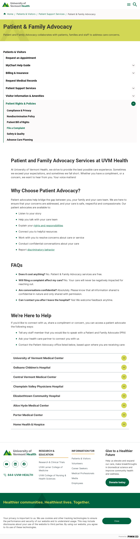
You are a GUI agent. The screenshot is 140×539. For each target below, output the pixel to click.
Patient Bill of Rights (18, 157)
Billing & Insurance (17, 96)
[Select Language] (107, 3)
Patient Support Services (52, 26)
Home (10, 26)
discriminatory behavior (83, 179)
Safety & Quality (15, 168)
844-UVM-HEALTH (20, 424)
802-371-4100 (103, 478)
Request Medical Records (21, 103)
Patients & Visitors (93, 14)
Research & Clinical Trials (52, 411)
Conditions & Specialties (55, 14)
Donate (77, 3)
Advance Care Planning (20, 174)
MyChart (130, 3)
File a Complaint (16, 162)
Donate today (117, 431)
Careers (90, 3)
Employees (77, 432)
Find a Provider (32, 14)
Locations (75, 14)
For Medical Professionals (55, 3)
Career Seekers (80, 417)
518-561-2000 (10, 498)
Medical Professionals (83, 422)
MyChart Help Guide (18, 88)
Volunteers (77, 412)
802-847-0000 (11, 478)
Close (116, 521)
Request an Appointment (21, 80)
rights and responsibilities (90, 155)
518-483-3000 (103, 498)
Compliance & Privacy (19, 145)
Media (75, 427)
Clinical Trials (30, 3)
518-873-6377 (57, 498)
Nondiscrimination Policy (21, 151)
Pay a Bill (14, 3)
